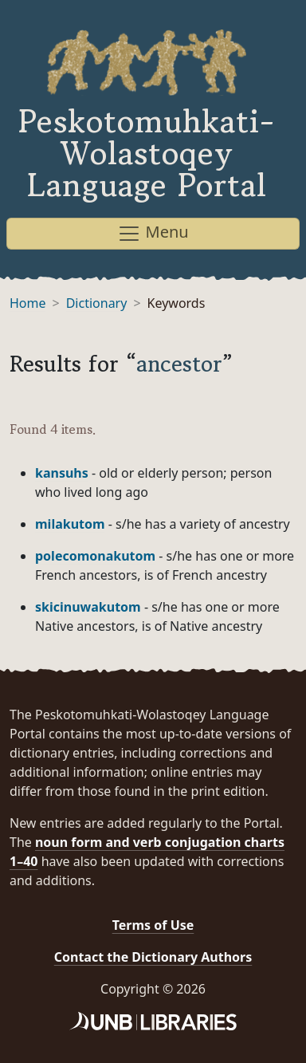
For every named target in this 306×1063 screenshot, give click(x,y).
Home (28, 303)
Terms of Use (153, 925)
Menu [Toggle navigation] (152, 233)
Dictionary (97, 303)
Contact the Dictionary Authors (153, 957)
